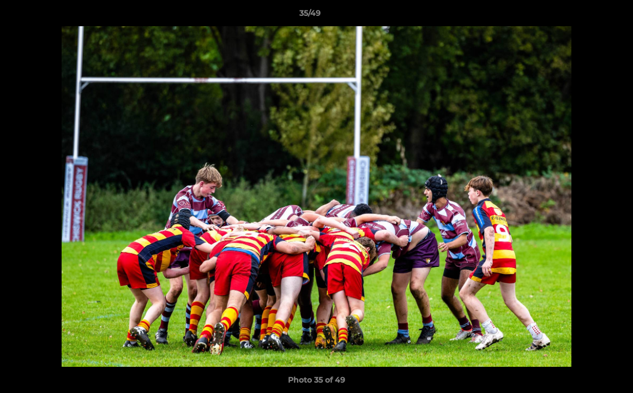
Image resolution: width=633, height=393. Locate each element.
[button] (587, 16)
